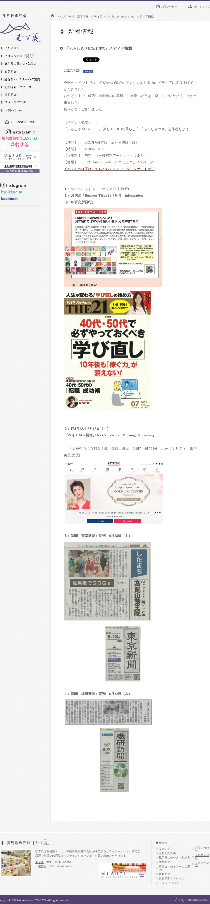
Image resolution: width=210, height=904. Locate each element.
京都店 (42, 866)
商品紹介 (164, 862)
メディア (97, 16)
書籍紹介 (164, 874)
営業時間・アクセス (171, 878)
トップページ (65, 16)
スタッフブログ (169, 883)
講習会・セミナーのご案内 (174, 868)
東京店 (39, 862)
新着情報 (82, 16)
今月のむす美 (167, 853)
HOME (163, 842)
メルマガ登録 (202, 857)
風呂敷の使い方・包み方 (174, 857)
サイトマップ (202, 6)
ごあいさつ (166, 848)
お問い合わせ (169, 6)
